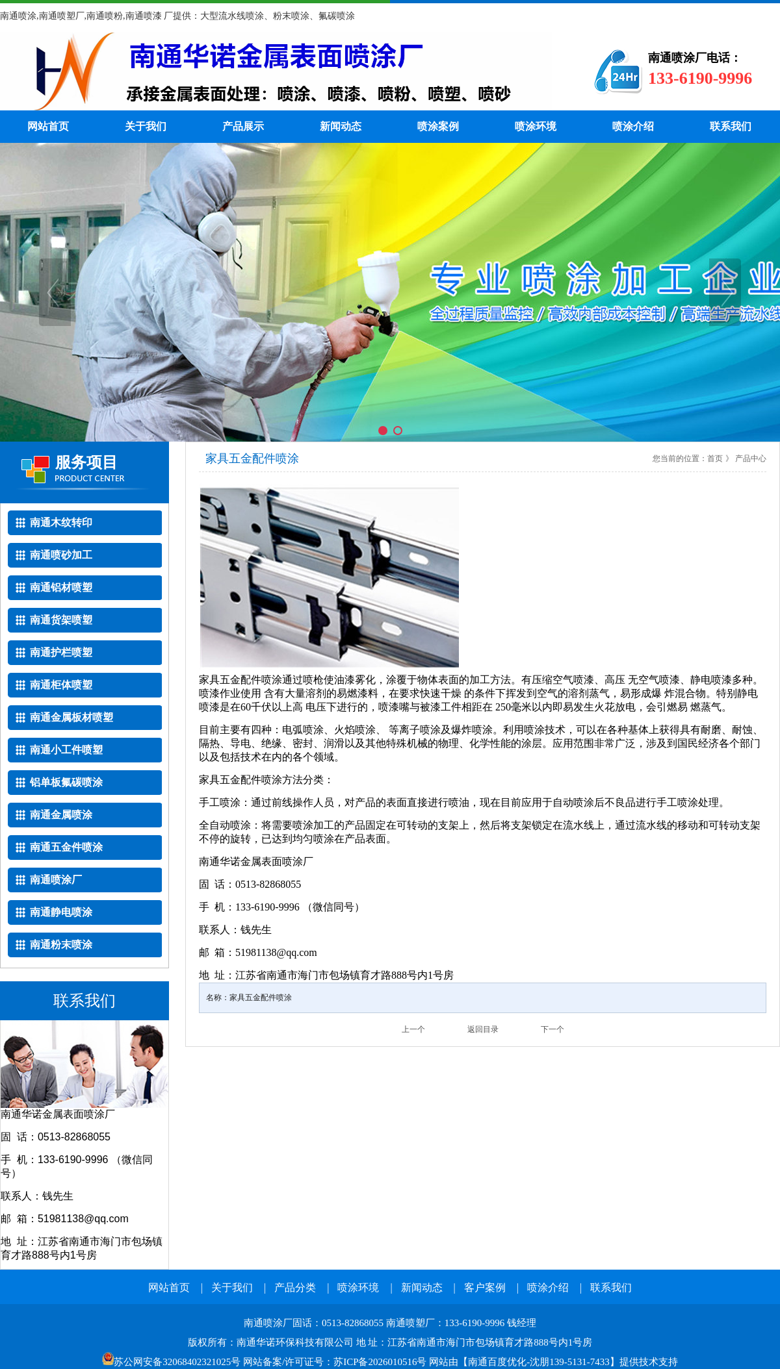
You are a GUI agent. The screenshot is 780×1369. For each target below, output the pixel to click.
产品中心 (750, 458)
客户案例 (485, 1287)
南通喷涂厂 (276, 71)
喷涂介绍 (633, 126)
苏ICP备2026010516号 (379, 1362)
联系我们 (730, 126)
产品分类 (295, 1287)
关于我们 (145, 126)
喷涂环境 (535, 126)
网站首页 (48, 126)
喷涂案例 (438, 126)
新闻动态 (340, 126)
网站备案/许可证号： (223, 1362)
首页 (715, 458)
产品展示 (243, 126)
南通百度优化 (497, 1362)
